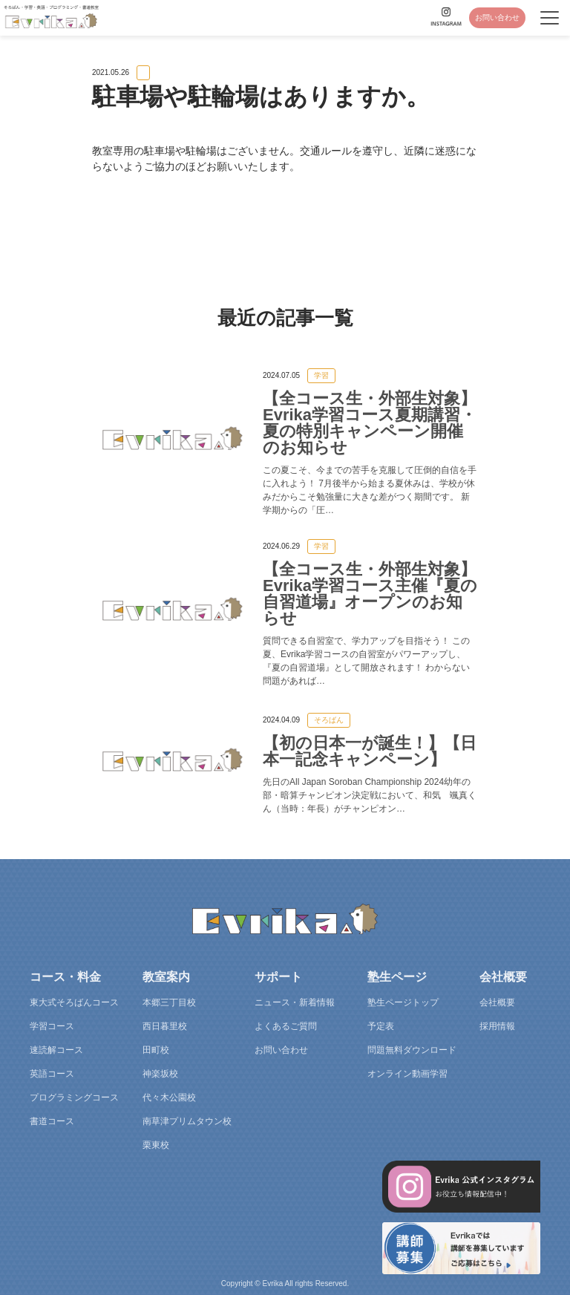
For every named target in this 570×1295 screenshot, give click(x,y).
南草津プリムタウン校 (187, 1121)
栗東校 (155, 1145)
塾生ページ (397, 977)
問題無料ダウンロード (411, 1050)
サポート (278, 977)
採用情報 (497, 1026)
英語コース (52, 1074)
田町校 (155, 1050)
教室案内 (166, 977)
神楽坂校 (160, 1074)
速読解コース (56, 1050)
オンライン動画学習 (407, 1074)
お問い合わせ (497, 17)
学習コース (52, 1026)
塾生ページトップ (403, 1002)
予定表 (380, 1026)
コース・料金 (65, 977)
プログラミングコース (74, 1097)
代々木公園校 (169, 1097)
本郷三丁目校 (169, 1002)
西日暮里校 (164, 1026)
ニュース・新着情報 (295, 1002)
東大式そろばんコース (74, 1002)
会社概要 (503, 977)
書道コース (52, 1121)
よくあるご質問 (286, 1026)
